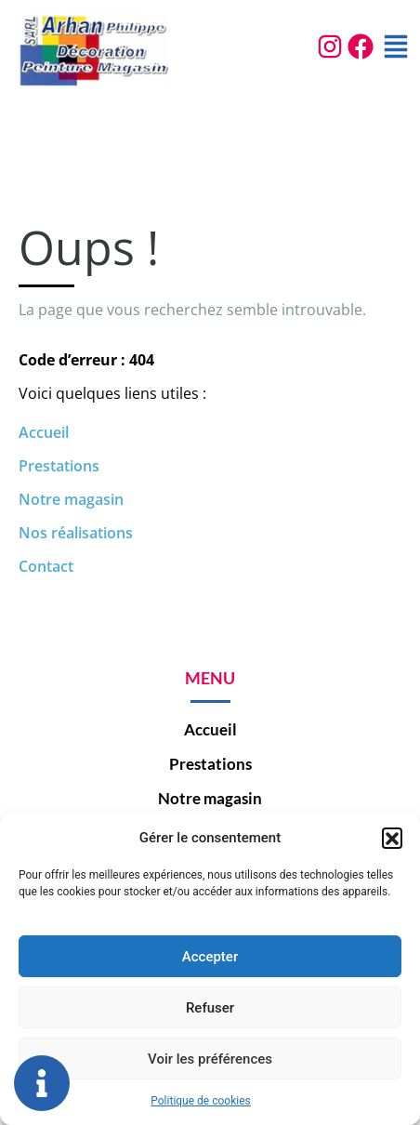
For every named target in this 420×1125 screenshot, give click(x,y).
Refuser (210, 1007)
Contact (46, 566)
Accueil (44, 432)
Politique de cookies (200, 1100)
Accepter (210, 956)
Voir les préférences (210, 1059)
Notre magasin (71, 499)
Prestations (59, 466)
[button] (392, 837)
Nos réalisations (76, 533)
